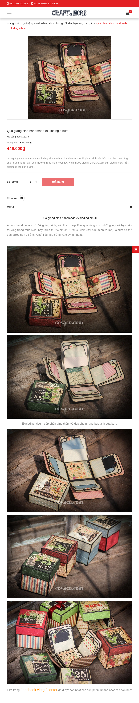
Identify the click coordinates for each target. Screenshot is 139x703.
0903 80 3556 (49, 3)
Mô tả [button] (10, 206)
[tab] (69, 207)
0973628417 (22, 3)
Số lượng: (13, 181)
